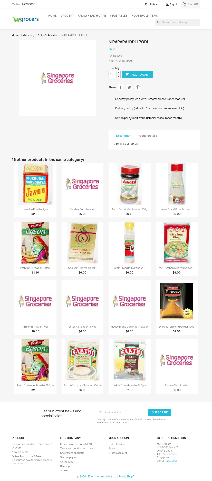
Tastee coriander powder (83, 326)
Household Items (144, 15)
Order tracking (117, 444)
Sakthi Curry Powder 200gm (129, 385)
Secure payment (70, 457)
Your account (120, 438)
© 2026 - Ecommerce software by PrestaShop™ (106, 476)
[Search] (177, 22)
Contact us (66, 461)
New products (20, 452)
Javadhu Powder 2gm (35, 209)
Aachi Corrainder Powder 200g (129, 209)
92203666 (28, 4)
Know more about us (72, 452)
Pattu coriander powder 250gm (35, 385)
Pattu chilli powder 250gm (35, 267)
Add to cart (137, 74)
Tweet (129, 87)
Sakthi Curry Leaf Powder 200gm (82, 385)
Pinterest (137, 87)
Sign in (112, 448)
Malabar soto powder (82, 209)
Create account (118, 452)
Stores (64, 470)
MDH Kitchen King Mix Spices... (176, 267)
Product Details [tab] (147, 136)
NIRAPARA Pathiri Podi (35, 326)
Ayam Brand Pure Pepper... (176, 209)
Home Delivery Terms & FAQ (76, 444)
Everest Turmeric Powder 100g (176, 326)
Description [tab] (123, 136)
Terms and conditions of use (76, 448)
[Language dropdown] (151, 5)
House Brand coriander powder (129, 326)
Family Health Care (92, 15)
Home (52, 15)
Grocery (67, 15)
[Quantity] (113, 74)
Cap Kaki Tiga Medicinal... (82, 267)
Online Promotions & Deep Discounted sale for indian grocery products (32, 460)
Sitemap (65, 466)
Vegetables (119, 15)
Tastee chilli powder (176, 385)
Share (120, 87)
